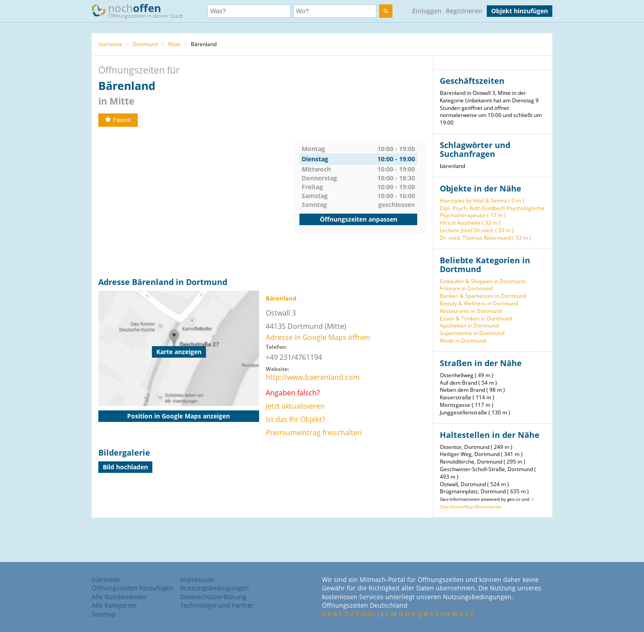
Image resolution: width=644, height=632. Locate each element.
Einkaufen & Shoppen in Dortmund (482, 281)
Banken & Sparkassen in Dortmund (483, 296)
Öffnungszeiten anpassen (358, 219)
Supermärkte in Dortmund (472, 333)
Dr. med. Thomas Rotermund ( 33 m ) (485, 238)
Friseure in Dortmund (466, 288)
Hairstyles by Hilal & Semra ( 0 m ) (482, 200)
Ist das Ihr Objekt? (295, 419)
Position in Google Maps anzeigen (178, 416)
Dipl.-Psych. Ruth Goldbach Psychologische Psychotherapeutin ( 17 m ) (492, 211)
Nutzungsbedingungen (214, 588)
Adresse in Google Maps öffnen (318, 337)
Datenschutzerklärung (213, 597)
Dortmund (145, 44)
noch (141, 10)
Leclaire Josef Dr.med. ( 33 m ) (477, 230)
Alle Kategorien (114, 605)
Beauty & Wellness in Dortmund (479, 303)
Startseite (110, 44)
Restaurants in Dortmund (471, 311)
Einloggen (427, 11)
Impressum (197, 579)
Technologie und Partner (217, 605)
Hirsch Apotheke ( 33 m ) (470, 222)
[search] (385, 11)
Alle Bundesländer (119, 597)
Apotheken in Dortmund (469, 325)
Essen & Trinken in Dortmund (476, 318)
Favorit (118, 120)
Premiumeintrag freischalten (314, 432)
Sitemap (104, 614)
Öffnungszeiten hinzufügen (133, 588)
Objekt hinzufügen (519, 11)
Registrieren (464, 11)
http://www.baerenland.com (313, 377)
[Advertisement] (196, 202)
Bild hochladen (125, 467)
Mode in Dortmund (463, 340)
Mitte (174, 44)
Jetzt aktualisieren (295, 406)
